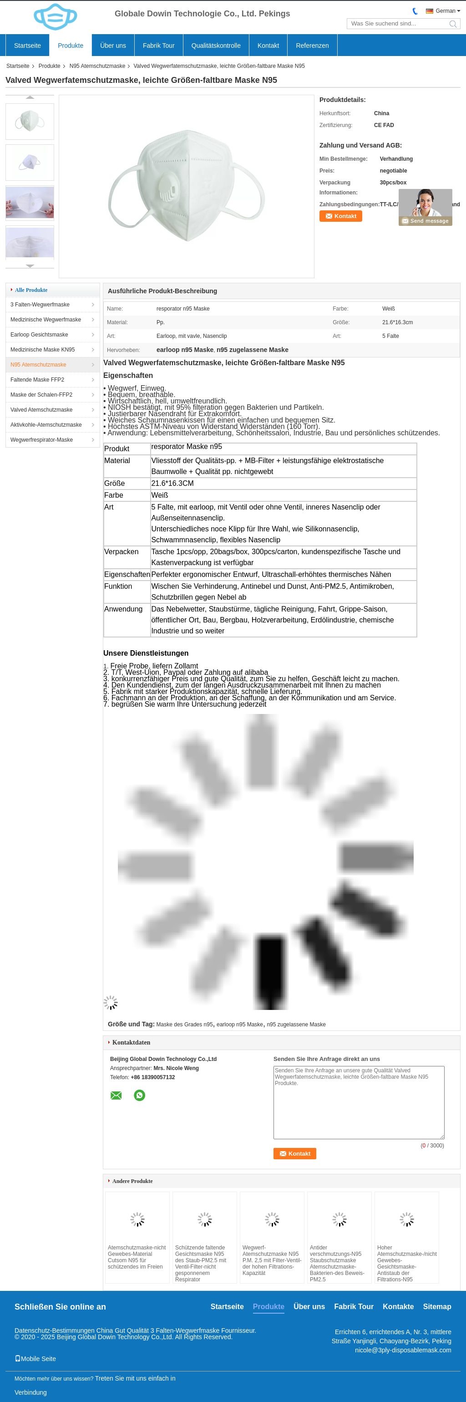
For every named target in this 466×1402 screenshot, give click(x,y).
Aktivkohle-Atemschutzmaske (46, 425)
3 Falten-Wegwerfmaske (40, 304)
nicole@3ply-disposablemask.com (403, 1350)
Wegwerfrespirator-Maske (41, 440)
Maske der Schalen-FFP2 (41, 395)
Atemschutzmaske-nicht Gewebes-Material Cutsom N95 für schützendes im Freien (137, 1257)
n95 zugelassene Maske (296, 1024)
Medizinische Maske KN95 (42, 350)
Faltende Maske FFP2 (37, 380)
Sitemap (437, 1306)
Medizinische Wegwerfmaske (45, 319)
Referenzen (312, 45)
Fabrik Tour (159, 45)
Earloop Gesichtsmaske (39, 334)
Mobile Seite (35, 1358)
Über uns (113, 45)
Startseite (27, 45)
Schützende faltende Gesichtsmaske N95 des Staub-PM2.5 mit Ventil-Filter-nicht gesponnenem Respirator (200, 1263)
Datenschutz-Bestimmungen (55, 1330)
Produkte (70, 45)
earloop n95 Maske (240, 1024)
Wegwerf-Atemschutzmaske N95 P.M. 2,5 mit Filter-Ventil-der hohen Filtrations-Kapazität (272, 1260)
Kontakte (398, 1306)
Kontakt (268, 45)
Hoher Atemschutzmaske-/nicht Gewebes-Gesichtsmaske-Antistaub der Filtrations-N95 (406, 1263)
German (446, 11)
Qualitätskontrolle (216, 45)
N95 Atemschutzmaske (98, 66)
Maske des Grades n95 (185, 1024)
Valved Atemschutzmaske (41, 410)
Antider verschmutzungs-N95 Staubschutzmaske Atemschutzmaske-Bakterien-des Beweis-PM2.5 (337, 1263)
